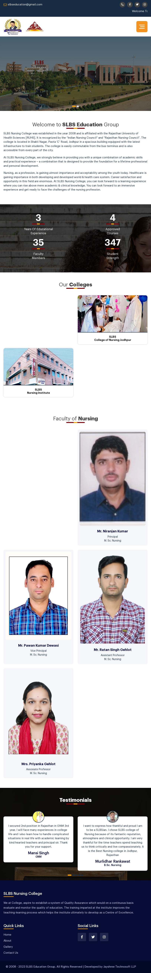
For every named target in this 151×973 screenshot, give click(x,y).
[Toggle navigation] (141, 26)
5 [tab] (82, 875)
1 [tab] (74, 106)
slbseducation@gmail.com (23, 4)
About (7, 940)
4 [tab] (79, 875)
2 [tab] (78, 106)
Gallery (8, 946)
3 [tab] (76, 875)
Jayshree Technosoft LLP (119, 966)
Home (7, 934)
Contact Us (11, 952)
